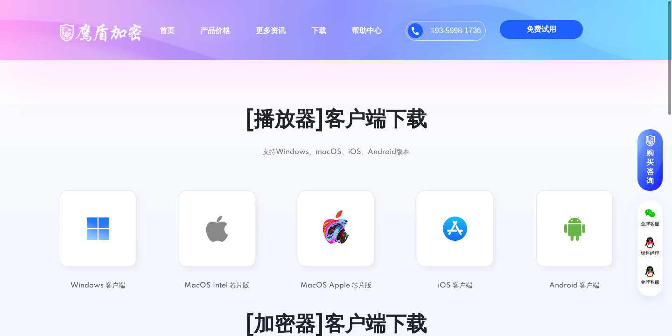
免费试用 (541, 29)
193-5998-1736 (456, 31)
